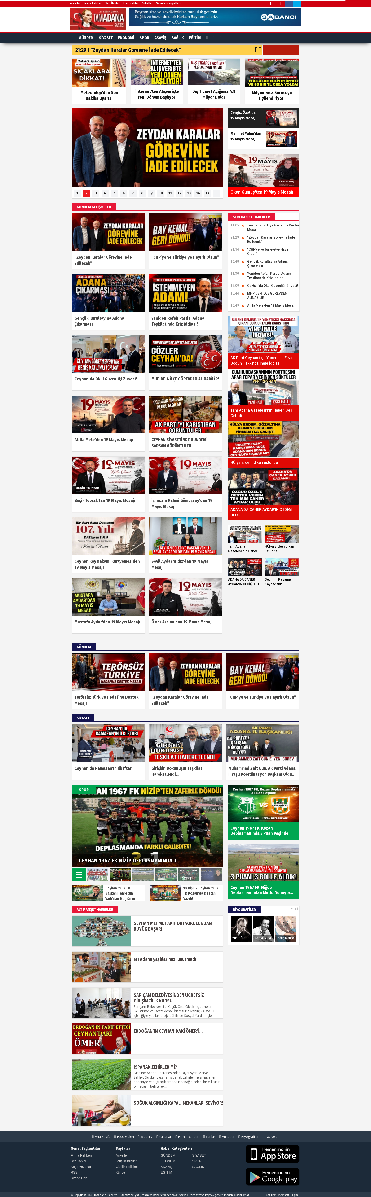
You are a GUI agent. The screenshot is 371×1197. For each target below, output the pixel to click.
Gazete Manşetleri (168, 3)
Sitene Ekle (79, 1178)
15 (207, 193)
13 (189, 193)
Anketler (147, 3)
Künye (120, 1172)
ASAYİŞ (160, 37)
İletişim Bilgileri (127, 1161)
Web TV (145, 1136)
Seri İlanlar (112, 3)
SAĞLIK (178, 37)
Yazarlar (75, 3)
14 (198, 193)
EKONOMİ (126, 37)
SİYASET (106, 37)
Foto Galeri (124, 1136)
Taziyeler (271, 1136)
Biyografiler (131, 3)
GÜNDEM (86, 37)
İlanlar (209, 1136)
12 (179, 193)
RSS (74, 1172)
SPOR (144, 37)
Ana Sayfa (101, 1136)
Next (213, 856)
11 (170, 193)
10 (161, 193)
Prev (201, 856)
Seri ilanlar (78, 1161)
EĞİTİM (195, 37)
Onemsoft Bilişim (287, 1195)
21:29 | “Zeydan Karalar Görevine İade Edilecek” (128, 50)
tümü (294, 909)
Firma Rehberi (93, 3)
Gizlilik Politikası (127, 1167)
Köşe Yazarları (81, 1167)
